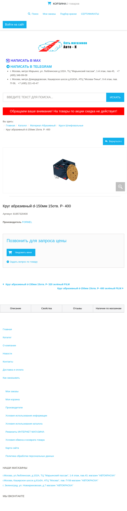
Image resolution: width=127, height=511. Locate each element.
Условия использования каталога (24, 423)
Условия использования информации (26, 415)
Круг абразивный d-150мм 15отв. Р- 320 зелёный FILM (36, 284)
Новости (7, 353)
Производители (14, 407)
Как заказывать (11, 377)
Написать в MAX (23, 60)
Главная (10, 125)
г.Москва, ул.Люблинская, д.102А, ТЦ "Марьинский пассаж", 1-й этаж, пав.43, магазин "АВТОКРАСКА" (59, 475)
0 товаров (73, 3)
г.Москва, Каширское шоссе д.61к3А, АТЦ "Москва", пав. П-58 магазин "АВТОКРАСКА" (50, 480)
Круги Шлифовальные (71, 125)
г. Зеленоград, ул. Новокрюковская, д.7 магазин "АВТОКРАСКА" (38, 485)
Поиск (35, 13)
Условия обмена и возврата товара (25, 439)
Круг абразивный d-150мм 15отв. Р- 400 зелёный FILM (90, 288)
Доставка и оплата (13, 369)
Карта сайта (12, 448)
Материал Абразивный (42, 125)
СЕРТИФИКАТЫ (90, 13)
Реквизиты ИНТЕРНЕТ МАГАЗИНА (25, 431)
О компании (9, 345)
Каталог (22, 125)
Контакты (8, 361)
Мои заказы (49, 13)
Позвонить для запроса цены (36, 240)
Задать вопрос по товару (22, 261)
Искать (115, 97)
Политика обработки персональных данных (30, 456)
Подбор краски (68, 13)
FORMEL (27, 222)
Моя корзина (13, 399)
